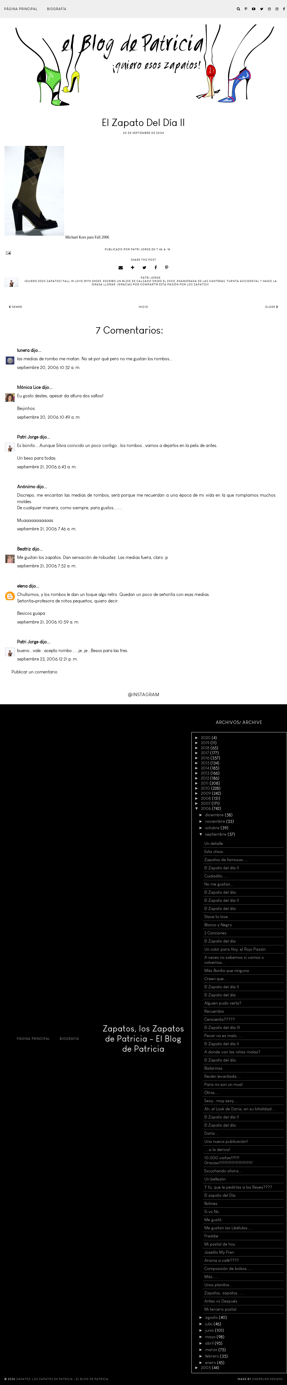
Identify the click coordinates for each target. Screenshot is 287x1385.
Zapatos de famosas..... (226, 859)
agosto (212, 1317)
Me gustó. (213, 1219)
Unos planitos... (218, 1284)
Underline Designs (267, 1379)
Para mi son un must (223, 1084)
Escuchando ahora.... (223, 1170)
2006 (206, 808)
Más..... (211, 1276)
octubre (213, 827)
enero (211, 1362)
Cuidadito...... (216, 876)
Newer (15, 307)
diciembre (215, 814)
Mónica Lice (29, 387)
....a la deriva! (217, 1149)
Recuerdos (214, 1011)
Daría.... (211, 1133)
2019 (205, 742)
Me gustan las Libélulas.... (228, 1227)
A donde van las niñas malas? (232, 1051)
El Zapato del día (220, 908)
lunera (23, 350)
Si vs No (211, 1211)
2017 (205, 752)
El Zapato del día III (222, 1027)
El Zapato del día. (220, 892)
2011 (205, 783)
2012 (205, 778)
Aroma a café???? (221, 1260)
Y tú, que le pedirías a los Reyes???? (238, 1187)
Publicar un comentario (34, 672)
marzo (211, 1349)
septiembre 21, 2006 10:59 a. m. (48, 622)
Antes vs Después (220, 1301)
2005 (206, 1367)
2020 (206, 737)
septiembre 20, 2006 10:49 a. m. (49, 417)
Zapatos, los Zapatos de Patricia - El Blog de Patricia (143, 1039)
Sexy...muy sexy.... (221, 1100)
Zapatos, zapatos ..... (224, 1292)
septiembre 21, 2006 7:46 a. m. (47, 528)
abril (210, 1343)
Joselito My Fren (219, 1252)
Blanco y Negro (218, 924)
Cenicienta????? (219, 1019)
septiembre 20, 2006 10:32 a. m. (48, 367)
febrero (212, 1356)
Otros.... (211, 1092)
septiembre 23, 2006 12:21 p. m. (47, 659)
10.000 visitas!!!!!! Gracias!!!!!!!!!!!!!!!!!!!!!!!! (228, 1160)
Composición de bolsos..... (228, 1268)
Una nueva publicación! (226, 1141)
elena (22, 586)
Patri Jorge (27, 437)
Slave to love (216, 916)
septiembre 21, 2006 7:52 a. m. (47, 565)
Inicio (143, 307)
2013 (205, 773)
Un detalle (213, 843)
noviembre (215, 821)
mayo (211, 1336)
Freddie (211, 1236)
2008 (206, 798)
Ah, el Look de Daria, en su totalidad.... (240, 1108)
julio (209, 1323)
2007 (206, 803)
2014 (205, 768)
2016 (205, 757)
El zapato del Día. (220, 1195)
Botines (210, 1203)
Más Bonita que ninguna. (227, 970)
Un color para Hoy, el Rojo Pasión (235, 949)
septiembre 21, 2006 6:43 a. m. (47, 466)
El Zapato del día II (221, 867)
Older (271, 307)
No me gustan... (218, 884)
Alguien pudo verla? (222, 1003)
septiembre (216, 834)
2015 (205, 762)
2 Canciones (215, 932)
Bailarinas (213, 1068)
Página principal (21, 9)
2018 (205, 747)
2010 (206, 788)
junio (210, 1330)
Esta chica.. (214, 851)
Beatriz (24, 549)
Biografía (56, 9)
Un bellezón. (215, 1179)
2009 (206, 793)
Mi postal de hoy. (220, 1244)
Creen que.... (216, 978)
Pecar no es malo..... (223, 1035)
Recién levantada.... (222, 1076)
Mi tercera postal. (220, 1309)
